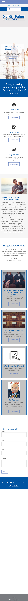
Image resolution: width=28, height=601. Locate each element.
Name (3, 431)
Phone (3, 449)
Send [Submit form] (4, 471)
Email (2, 440)
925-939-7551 (16, 599)
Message (3, 458)
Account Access (14, 9)
